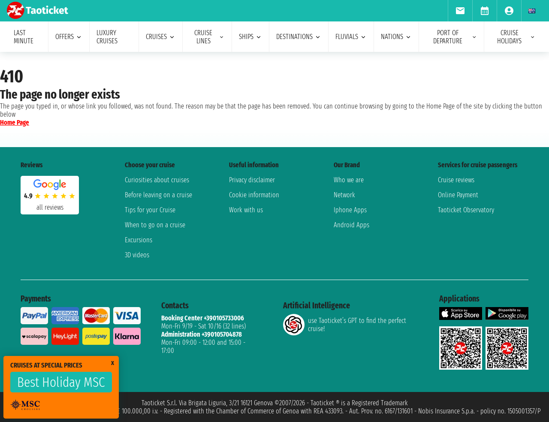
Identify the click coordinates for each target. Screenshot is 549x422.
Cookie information (254, 195)
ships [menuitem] (250, 37)
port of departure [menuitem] (455, 37)
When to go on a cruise (155, 225)
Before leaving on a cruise (158, 195)
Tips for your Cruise (150, 210)
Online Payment (458, 195)
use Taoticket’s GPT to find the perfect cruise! (344, 324)
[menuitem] (460, 10)
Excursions (138, 240)
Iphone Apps (350, 210)
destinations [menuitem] (298, 37)
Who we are (349, 180)
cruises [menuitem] (160, 37)
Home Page (14, 122)
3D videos (137, 255)
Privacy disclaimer (252, 180)
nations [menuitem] (396, 37)
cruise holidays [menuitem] (516, 37)
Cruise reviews (456, 180)
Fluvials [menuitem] (351, 37)
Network (344, 195)
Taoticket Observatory (466, 210)
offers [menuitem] (68, 37)
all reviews (49, 207)
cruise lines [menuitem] (209, 37)
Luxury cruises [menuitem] (107, 37)
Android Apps (351, 225)
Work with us (246, 210)
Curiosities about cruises (157, 180)
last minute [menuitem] (23, 37)
